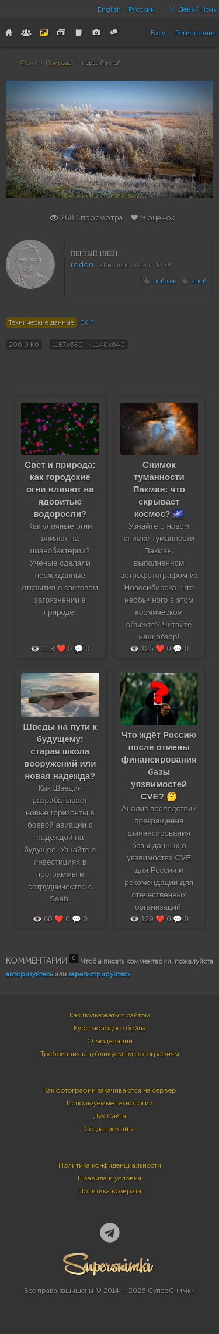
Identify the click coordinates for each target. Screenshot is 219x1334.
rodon (82, 265)
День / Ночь (189, 9)
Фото (28, 63)
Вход (159, 33)
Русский (141, 9)
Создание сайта (109, 1129)
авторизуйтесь (29, 974)
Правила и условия (109, 1178)
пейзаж (164, 281)
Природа (59, 63)
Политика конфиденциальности (109, 1165)
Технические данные (41, 322)
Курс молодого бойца (110, 1028)
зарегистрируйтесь (99, 974)
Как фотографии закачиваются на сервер (109, 1090)
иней (199, 281)
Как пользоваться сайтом (109, 1015)
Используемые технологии (110, 1103)
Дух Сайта (109, 1116)
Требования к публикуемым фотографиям (109, 1054)
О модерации (110, 1041)
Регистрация (195, 33)
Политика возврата (109, 1191)
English (109, 9)
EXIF (86, 322)
